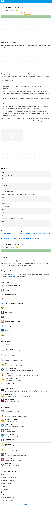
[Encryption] (17, 5)
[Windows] (5, 5)
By (7, 10)
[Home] (1, 5)
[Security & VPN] (11, 5)
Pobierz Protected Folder (23, 233)
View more (26, 504)
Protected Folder (17, 8)
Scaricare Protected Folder (7, 233)
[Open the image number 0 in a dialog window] (12, 135)
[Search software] (47, 1)
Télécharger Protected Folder (22, 236)
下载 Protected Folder (6, 236)
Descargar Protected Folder (30, 238)
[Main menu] (50, 1)
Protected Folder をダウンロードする (10, 238)
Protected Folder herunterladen (40, 233)
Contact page (11, 276)
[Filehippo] (5, 1)
